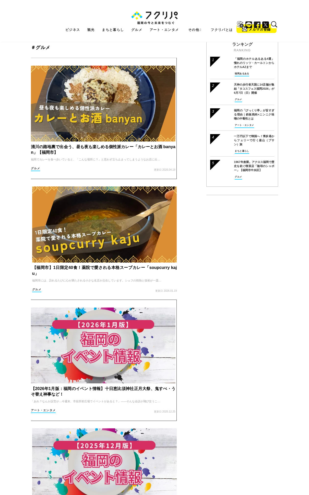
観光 (91, 21)
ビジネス (72, 21)
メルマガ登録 (256, 20)
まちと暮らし (113, 21)
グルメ (136, 21)
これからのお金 (129, 323)
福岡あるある (242, 73)
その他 (194, 21)
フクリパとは (222, 21)
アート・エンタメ (164, 21)
